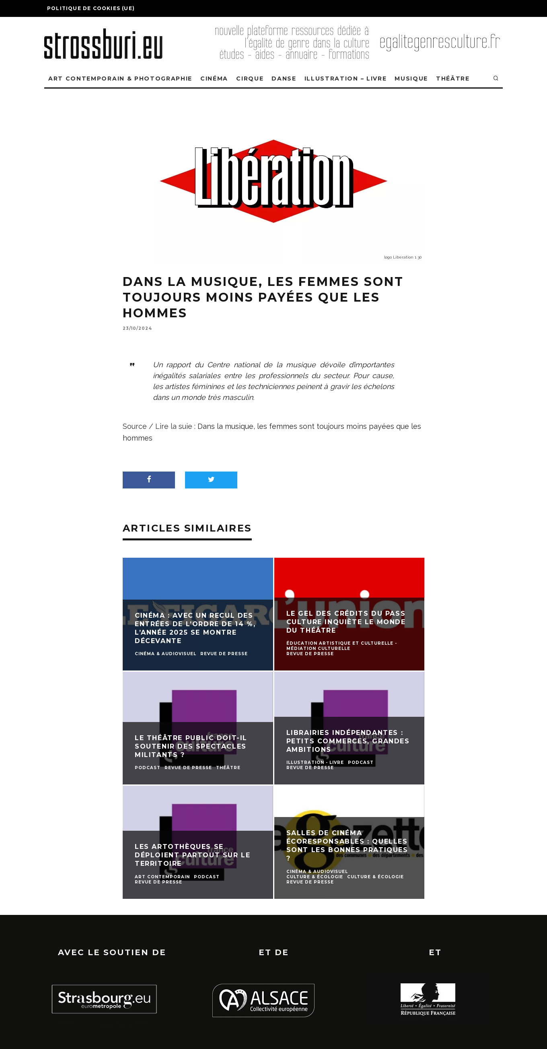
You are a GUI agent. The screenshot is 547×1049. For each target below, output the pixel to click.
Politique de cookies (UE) (91, 8)
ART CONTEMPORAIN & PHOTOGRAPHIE (120, 78)
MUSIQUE (411, 78)
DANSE (283, 78)
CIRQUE (249, 78)
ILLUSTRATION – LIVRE (345, 78)
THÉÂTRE (453, 78)
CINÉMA (214, 78)
